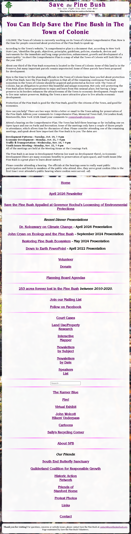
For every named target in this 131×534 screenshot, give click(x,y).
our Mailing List (69, 300)
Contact (66, 516)
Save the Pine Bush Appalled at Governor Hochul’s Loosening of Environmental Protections (65, 207)
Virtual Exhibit (65, 407)
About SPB (65, 443)
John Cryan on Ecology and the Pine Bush (41, 234)
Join (53, 300)
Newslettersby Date (65, 360)
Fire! (65, 400)
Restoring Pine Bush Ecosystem (46, 241)
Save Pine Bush (77, 4)
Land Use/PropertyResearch (66, 327)
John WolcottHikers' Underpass (65, 416)
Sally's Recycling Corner (65, 432)
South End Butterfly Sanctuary (65, 461)
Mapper (65, 340)
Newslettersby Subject (65, 349)
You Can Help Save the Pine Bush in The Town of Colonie (65, 28)
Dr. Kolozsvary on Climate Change (46, 227)
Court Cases (65, 318)
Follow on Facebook (65, 307)
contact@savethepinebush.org (113, 527)
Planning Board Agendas (65, 278)
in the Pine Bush (59, 289)
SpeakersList (66, 372)
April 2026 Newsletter (65, 194)
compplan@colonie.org (81, 117)
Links (66, 505)
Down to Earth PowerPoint (46, 249)
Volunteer (65, 259)
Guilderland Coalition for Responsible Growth (66, 469)
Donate (65, 267)
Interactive (66, 336)
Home (65, 183)
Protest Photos (66, 498)
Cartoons (66, 425)
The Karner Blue (65, 392)
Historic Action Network (65, 478)
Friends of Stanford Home (65, 489)
